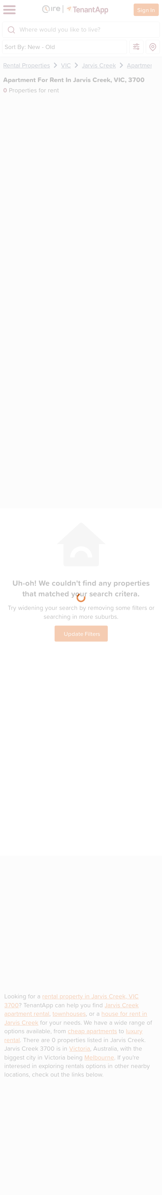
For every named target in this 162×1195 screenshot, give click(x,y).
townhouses (69, 1013)
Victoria (79, 1048)
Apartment (141, 65)
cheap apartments (92, 1031)
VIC (66, 65)
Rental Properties (26, 65)
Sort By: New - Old (30, 46)
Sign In (146, 10)
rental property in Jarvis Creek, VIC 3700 (71, 1000)
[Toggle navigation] (9, 9)
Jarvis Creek (99, 65)
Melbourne (99, 1057)
